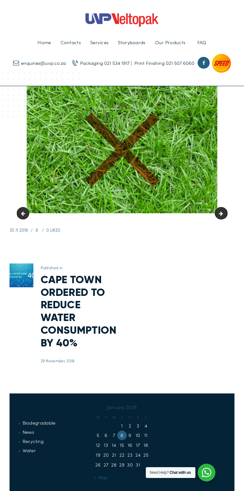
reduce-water (224, 213)
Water (29, 450)
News (28, 432)
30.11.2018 (19, 230)
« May (101, 477)
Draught (24, 213)
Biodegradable (39, 422)
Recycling (33, 441)
